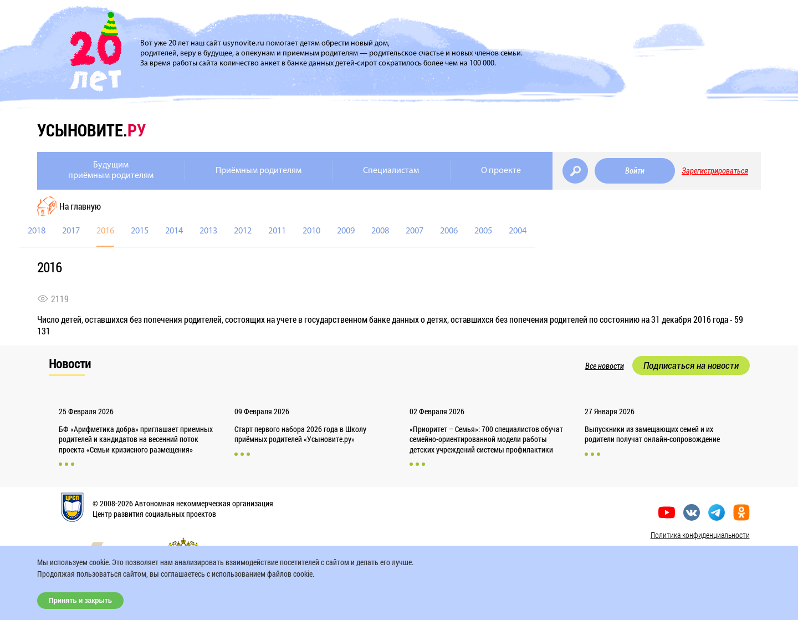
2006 (449, 231)
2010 (311, 231)
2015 (140, 231)
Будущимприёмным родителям (111, 170)
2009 (346, 231)
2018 (36, 231)
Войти (634, 170)
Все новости (604, 366)
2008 (380, 231)
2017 (71, 231)
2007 (414, 231)
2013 (208, 231)
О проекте (501, 170)
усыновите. (91, 130)
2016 (105, 231)
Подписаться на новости (691, 365)
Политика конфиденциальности (700, 535)
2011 (277, 231)
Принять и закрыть (80, 600)
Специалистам (391, 170)
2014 (174, 231)
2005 (483, 231)
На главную (80, 206)
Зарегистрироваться (715, 170)
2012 (243, 231)
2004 (517, 231)
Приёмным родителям (258, 170)
